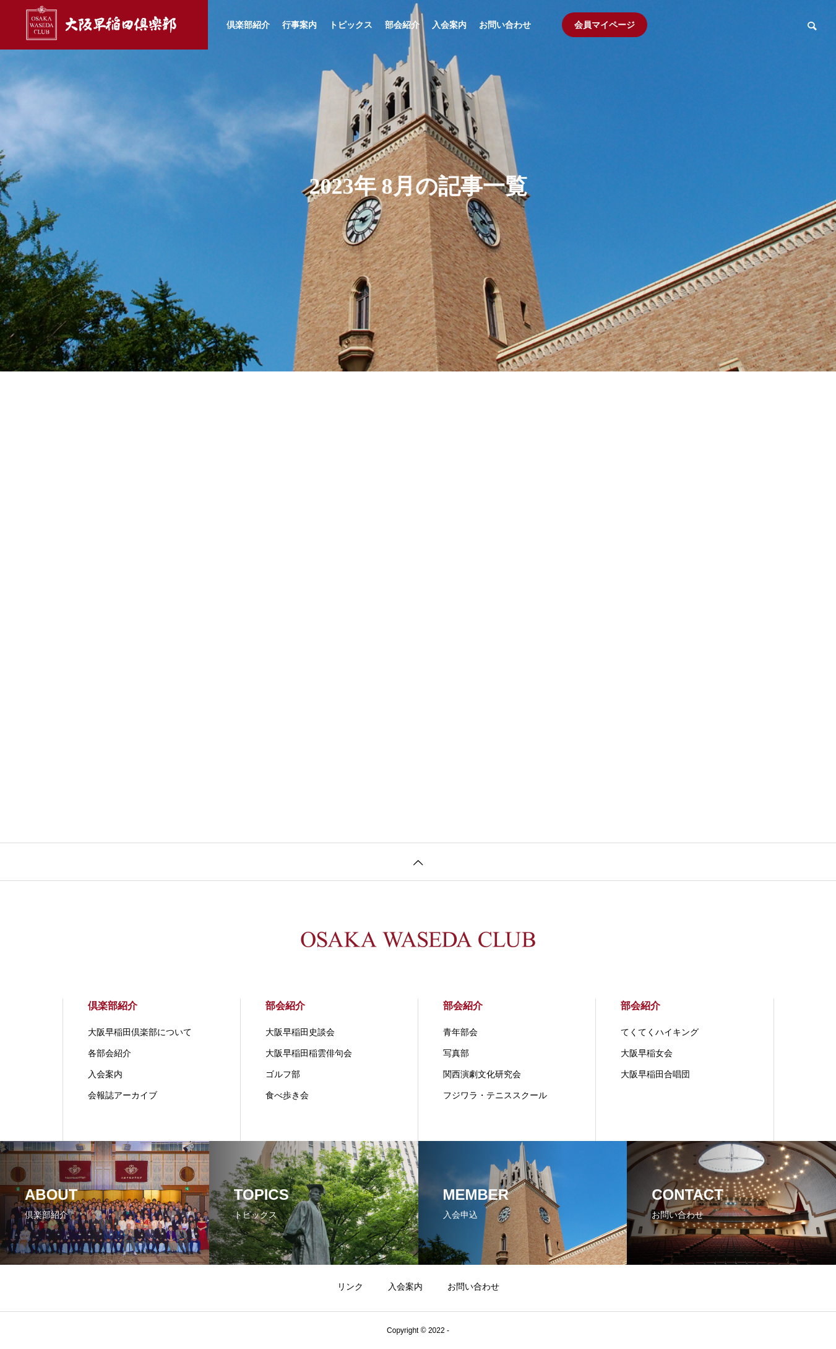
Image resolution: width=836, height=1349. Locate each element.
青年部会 (460, 1032)
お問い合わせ (505, 25)
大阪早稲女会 (647, 1053)
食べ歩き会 (287, 1095)
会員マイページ (604, 25)
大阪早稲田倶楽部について (140, 1032)
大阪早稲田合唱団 (655, 1074)
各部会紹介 (109, 1053)
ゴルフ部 (282, 1074)
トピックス (351, 25)
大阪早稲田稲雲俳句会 (308, 1053)
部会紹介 (402, 25)
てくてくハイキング (660, 1032)
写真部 (456, 1053)
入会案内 (449, 25)
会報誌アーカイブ (122, 1095)
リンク (350, 1286)
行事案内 (299, 25)
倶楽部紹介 (248, 25)
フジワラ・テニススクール (495, 1095)
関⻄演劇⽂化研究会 (482, 1074)
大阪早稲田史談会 (300, 1032)
